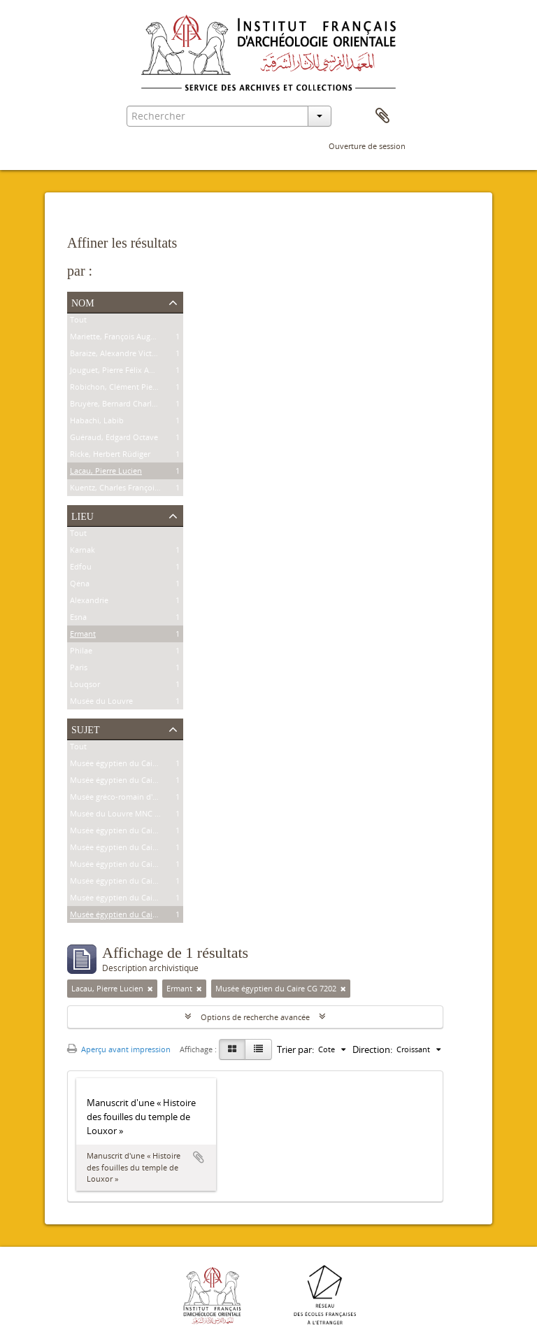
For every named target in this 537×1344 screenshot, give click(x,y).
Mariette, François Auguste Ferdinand (137, 338)
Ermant (83, 635)
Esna (78, 619)
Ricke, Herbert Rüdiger (110, 456)
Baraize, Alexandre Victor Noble (126, 355)
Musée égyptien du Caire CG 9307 (130, 832)
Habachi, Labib (97, 422)
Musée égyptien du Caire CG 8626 (130, 782)
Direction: (372, 1049)
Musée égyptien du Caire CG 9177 (130, 882)
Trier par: (295, 1049)
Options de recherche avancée (255, 1017)
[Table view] (258, 1049)
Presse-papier (382, 116)
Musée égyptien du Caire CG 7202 (130, 916)
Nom (82, 301)
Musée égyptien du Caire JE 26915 (130, 849)
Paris (78, 669)
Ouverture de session (367, 146)
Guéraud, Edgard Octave (114, 439)
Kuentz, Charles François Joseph (127, 489)
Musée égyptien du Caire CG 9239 (130, 765)
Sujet (85, 728)
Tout (78, 321)
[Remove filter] (150, 989)
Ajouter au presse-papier (199, 1157)
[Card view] (232, 1049)
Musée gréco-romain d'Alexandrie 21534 (142, 798)
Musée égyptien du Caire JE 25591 (130, 866)
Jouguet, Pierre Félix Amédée (121, 372)
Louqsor (85, 686)
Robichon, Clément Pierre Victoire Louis (141, 388)
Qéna (80, 585)
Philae (81, 652)
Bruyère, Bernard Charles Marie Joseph (139, 405)
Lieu (82, 515)
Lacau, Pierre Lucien (106, 472)
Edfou (81, 568)
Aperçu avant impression (119, 1049)
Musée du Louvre (101, 703)
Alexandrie (89, 602)
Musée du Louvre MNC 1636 (120, 815)
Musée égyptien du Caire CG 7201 (130, 899)
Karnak (82, 551)
